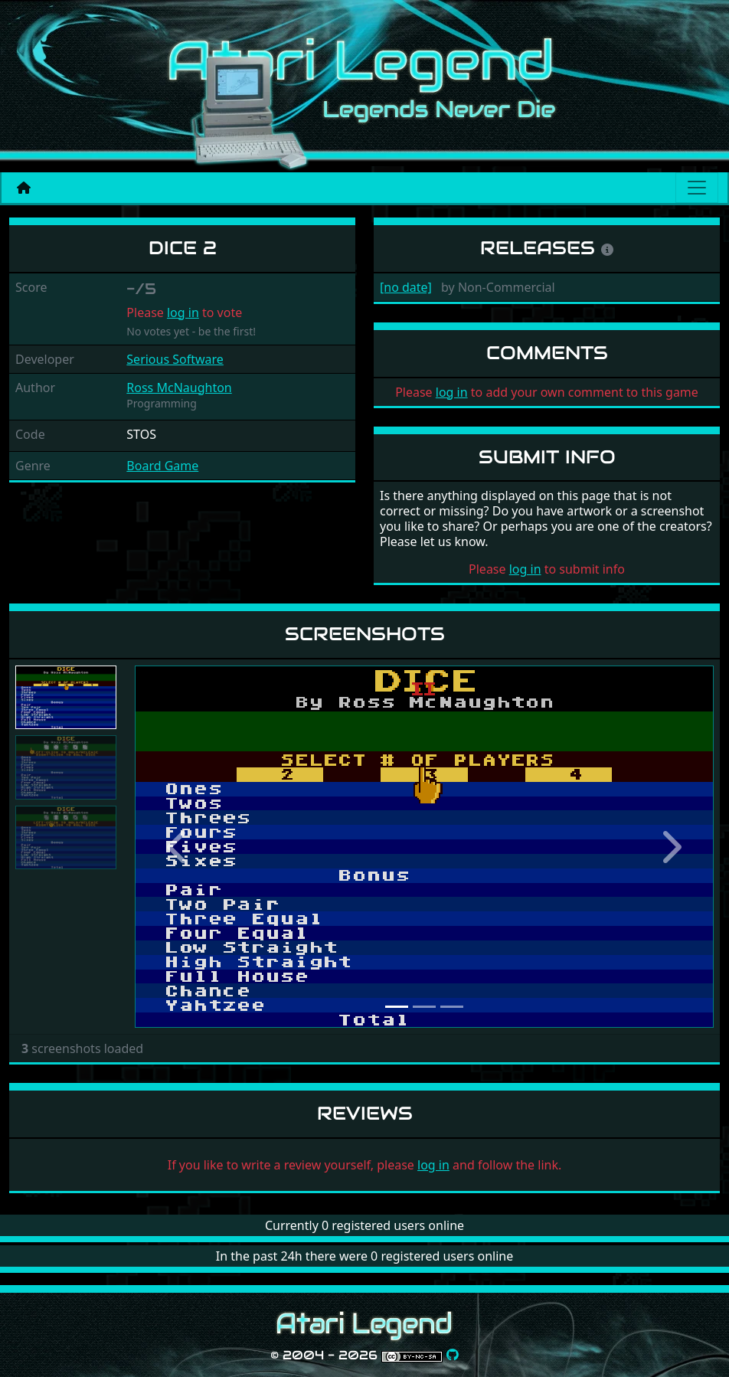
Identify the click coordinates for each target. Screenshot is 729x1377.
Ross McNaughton (178, 387)
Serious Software (175, 359)
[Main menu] (696, 187)
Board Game (162, 465)
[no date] (406, 287)
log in (183, 312)
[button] (178, 847)
